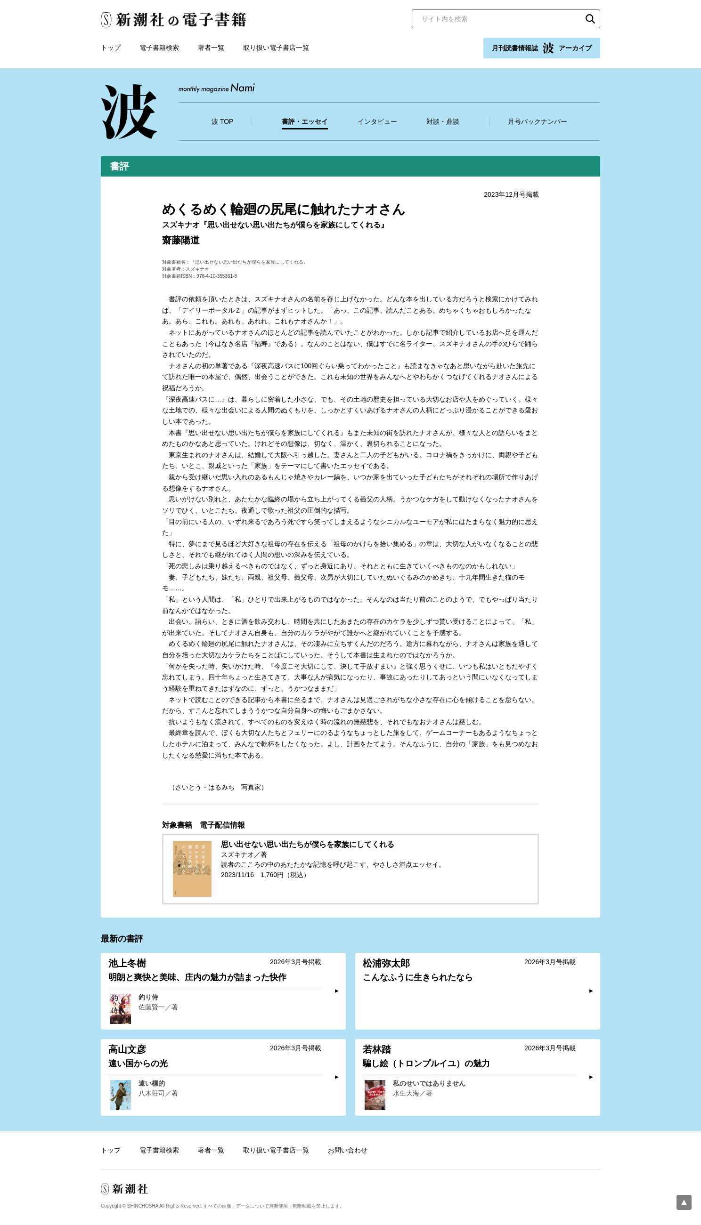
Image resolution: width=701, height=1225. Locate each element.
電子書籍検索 (159, 47)
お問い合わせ (347, 1150)
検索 (590, 19)
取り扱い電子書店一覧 (276, 47)
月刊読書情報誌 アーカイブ (542, 48)
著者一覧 (211, 47)
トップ (111, 47)
